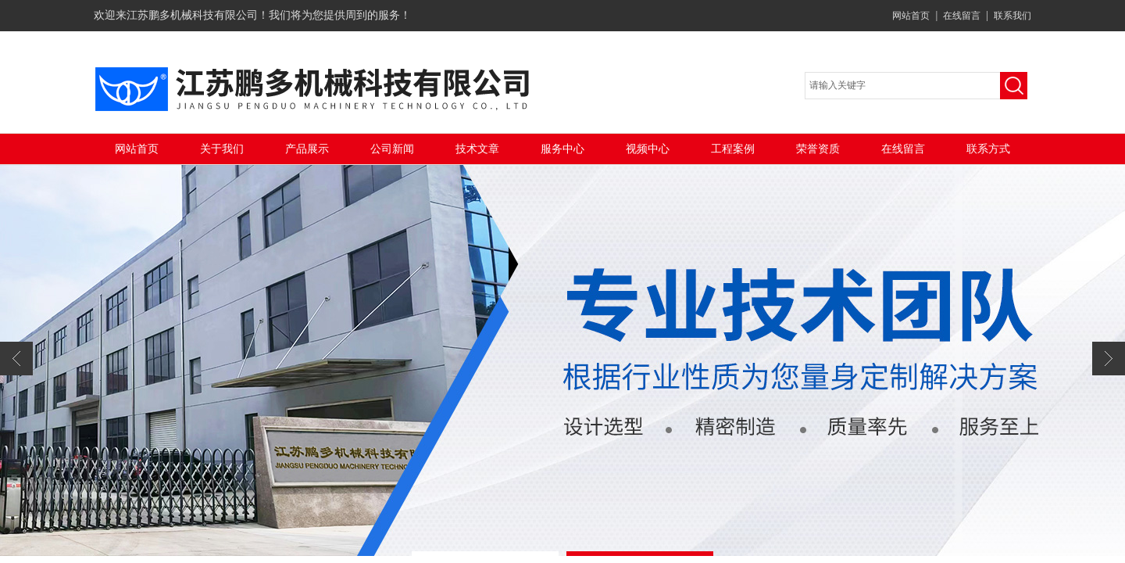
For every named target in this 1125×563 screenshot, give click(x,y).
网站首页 (911, 15)
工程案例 (733, 149)
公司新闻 (392, 149)
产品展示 (307, 149)
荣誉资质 (818, 149)
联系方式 (988, 149)
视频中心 (648, 149)
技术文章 (477, 149)
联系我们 (1012, 15)
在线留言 (961, 15)
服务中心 (562, 149)
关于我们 (222, 149)
